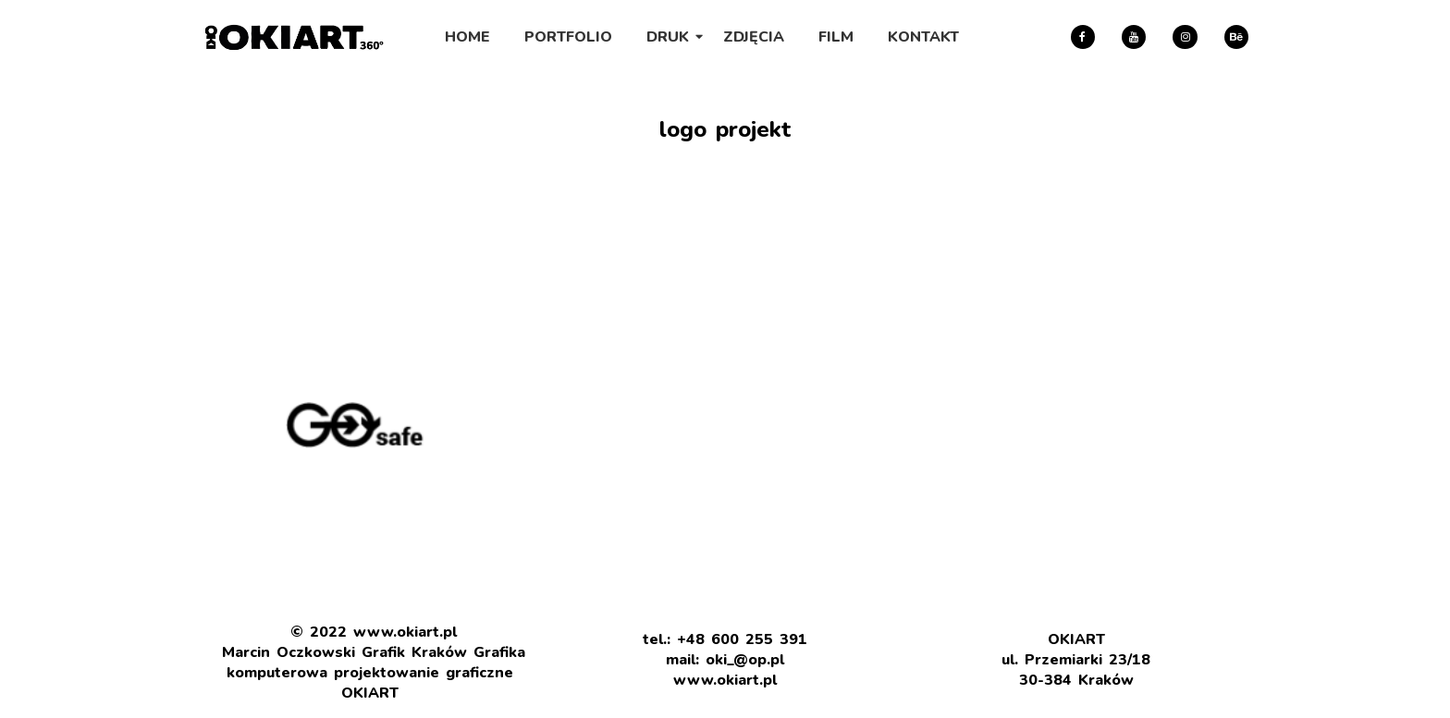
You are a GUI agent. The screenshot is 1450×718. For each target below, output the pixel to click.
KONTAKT (923, 37)
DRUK (670, 37)
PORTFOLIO (568, 37)
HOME (467, 37)
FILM (836, 37)
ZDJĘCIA (753, 37)
